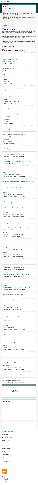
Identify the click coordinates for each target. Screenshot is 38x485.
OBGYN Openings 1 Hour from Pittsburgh (12, 367)
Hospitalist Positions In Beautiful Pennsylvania (12, 194)
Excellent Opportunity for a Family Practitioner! (13, 187)
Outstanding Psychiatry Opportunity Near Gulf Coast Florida (15, 227)
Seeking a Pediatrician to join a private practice (12, 380)
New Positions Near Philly (8, 327)
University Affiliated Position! (9, 241)
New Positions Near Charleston (9, 300)
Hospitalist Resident (7, 54)
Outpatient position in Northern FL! (10, 114)
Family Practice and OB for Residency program (13, 88)
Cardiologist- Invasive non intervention (11, 101)
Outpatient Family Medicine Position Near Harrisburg (14, 360)
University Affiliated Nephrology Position (11, 174)
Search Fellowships (5, 438)
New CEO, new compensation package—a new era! (13, 154)
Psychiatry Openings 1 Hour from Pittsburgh (12, 374)
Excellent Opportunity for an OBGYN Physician (13, 294)
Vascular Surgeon (6, 94)
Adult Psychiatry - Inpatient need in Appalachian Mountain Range (16, 161)
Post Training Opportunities (7, 464)
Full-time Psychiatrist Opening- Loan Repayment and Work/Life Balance (18, 287)
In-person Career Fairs (6, 432)
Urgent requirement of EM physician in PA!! (12, 128)
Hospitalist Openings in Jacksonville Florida (12, 201)
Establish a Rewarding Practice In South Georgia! (13, 207)
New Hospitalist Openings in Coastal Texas (12, 354)
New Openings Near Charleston (9, 320)
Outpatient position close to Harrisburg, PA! (12, 148)
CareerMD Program (5, 454)
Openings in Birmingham (8, 280)
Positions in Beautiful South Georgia (10, 314)
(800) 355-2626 (5, 478)
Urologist (5, 74)
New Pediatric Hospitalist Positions (10, 167)
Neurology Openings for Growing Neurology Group (13, 267)
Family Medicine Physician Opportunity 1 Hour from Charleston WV (17, 274)
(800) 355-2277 (5, 479)
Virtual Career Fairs (5, 434)
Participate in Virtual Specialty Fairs (8, 449)
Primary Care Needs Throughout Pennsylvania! (12, 214)
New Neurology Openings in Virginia (10, 307)
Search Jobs (4, 435)
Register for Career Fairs (6, 448)
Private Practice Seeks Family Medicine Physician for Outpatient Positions (18, 181)
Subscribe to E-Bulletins (6, 440)
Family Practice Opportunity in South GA (11, 221)
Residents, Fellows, (8, 431)
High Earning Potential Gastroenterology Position (13, 234)
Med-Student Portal (6, 444)
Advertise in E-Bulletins (6, 466)
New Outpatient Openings (8, 340)
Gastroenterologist (6, 81)
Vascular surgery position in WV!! (10, 141)
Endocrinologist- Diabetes (8, 68)
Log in (3, 457)
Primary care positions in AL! (9, 108)
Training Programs (6, 460)
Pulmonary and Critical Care (9, 61)
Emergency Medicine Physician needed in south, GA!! (14, 134)
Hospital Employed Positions (9, 334)
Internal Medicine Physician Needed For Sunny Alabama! (15, 260)
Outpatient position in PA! (8, 121)
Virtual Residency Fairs (6, 463)
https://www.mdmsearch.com (7, 9)
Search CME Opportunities (7, 437)
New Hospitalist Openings (8, 347)
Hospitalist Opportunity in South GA (10, 254)
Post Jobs (3, 451)
